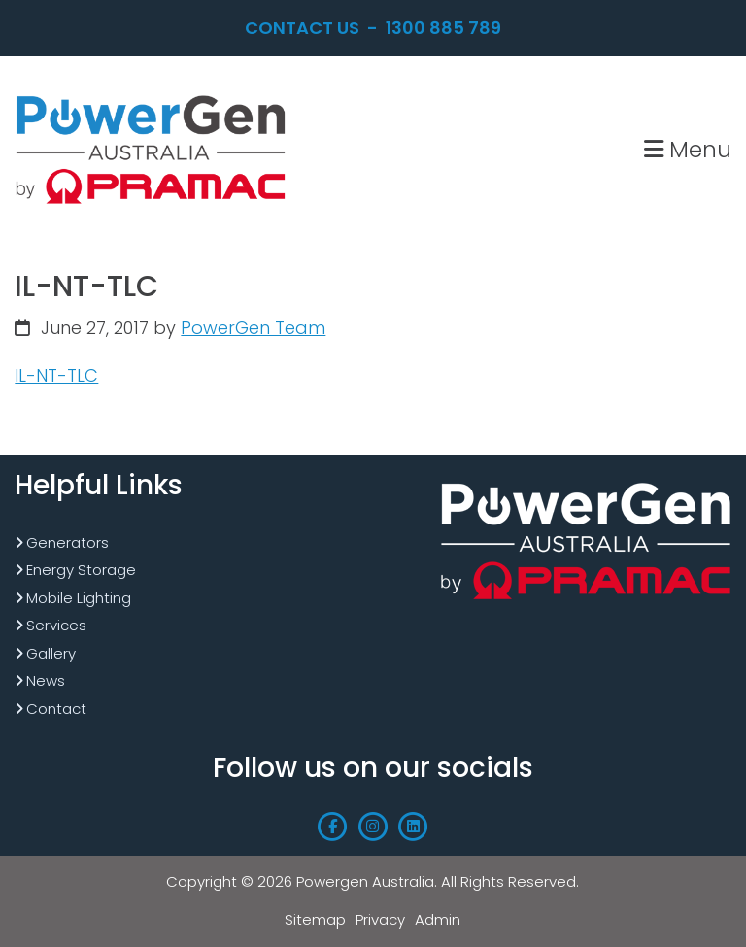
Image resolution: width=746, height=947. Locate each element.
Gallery (51, 653)
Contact (56, 708)
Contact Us (302, 28)
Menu (687, 149)
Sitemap (315, 919)
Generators (67, 542)
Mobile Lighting (78, 598)
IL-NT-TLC (56, 375)
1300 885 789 (443, 28)
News (45, 680)
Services (56, 625)
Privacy (380, 919)
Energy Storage (81, 569)
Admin (437, 919)
